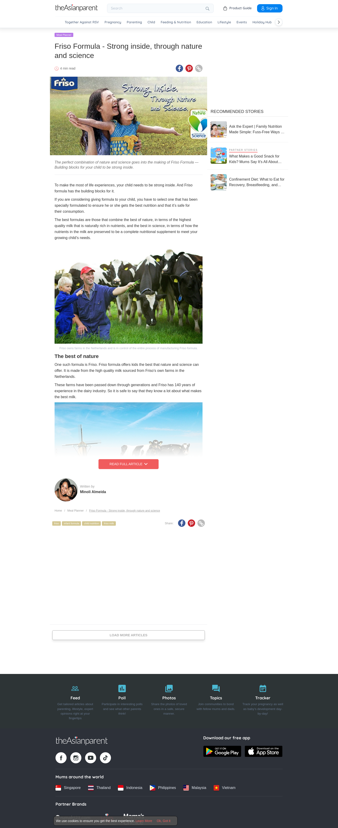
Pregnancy (112, 22)
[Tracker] (262, 700)
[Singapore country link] (68, 787)
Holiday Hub (262, 22)
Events (242, 22)
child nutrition (91, 522)
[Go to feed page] (76, 10)
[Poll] (122, 700)
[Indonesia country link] (130, 787)
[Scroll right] (279, 22)
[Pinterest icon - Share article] (189, 67)
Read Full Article (128, 463)
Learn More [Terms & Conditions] (144, 821)
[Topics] (216, 700)
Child (151, 22)
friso (56, 522)
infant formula (71, 522)
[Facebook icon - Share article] (179, 67)
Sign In (269, 8)
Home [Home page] (58, 509)
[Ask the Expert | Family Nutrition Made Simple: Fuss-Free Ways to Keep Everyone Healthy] (248, 128)
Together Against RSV (82, 22)
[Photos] (169, 700)
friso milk (109, 522)
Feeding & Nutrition (176, 22)
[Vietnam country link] (224, 787)
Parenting (134, 22)
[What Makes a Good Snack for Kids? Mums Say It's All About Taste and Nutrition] (248, 155)
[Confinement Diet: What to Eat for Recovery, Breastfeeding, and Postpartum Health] (248, 181)
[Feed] (75, 700)
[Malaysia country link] (194, 787)
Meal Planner (63, 34)
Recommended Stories (237, 110)
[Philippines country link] (163, 787)
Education (204, 22)
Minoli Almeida (93, 491)
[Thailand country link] (99, 787)
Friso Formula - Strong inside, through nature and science (124, 509)
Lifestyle (224, 22)
